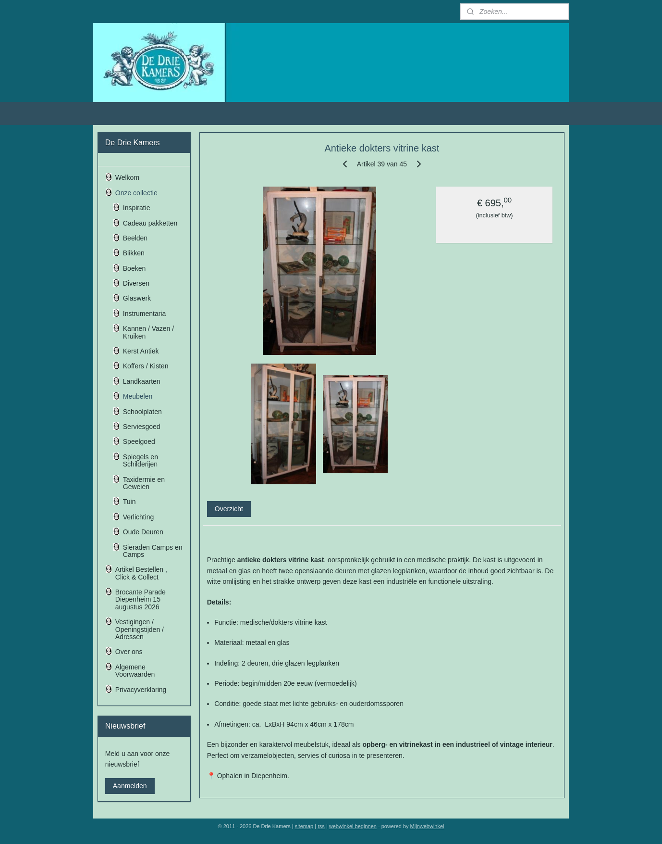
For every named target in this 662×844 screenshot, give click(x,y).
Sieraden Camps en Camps (153, 550)
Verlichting (138, 517)
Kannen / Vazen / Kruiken (148, 332)
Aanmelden (130, 786)
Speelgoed (139, 441)
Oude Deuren (143, 532)
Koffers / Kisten (146, 366)
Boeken (134, 268)
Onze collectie (136, 193)
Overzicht (229, 509)
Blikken (134, 253)
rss (321, 826)
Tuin (129, 501)
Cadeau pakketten (150, 223)
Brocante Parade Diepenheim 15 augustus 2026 (140, 599)
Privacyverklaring (141, 689)
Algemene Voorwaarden (135, 670)
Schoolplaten (142, 412)
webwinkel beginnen (353, 826)
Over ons (129, 651)
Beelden (135, 238)
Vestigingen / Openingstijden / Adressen (139, 629)
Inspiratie (136, 208)
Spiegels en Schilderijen (140, 460)
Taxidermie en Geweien (144, 483)
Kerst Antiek (141, 351)
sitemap (304, 826)
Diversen (136, 283)
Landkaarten (141, 381)
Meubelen (138, 396)
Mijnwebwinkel (427, 826)
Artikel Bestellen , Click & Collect (141, 573)
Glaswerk (137, 298)
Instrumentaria (144, 313)
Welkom (127, 177)
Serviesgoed (141, 426)
